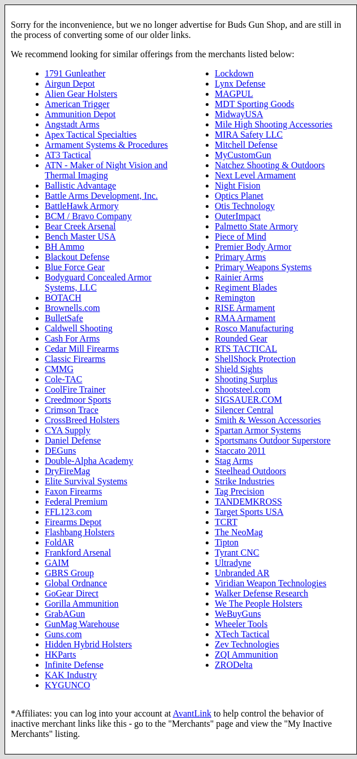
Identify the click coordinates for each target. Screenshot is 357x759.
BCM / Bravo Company (88, 216)
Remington (235, 297)
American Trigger (77, 104)
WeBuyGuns (238, 614)
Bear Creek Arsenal (80, 226)
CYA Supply (67, 430)
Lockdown (234, 73)
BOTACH (63, 297)
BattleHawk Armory (81, 206)
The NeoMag (239, 532)
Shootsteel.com (242, 389)
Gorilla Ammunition (81, 603)
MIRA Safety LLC (249, 134)
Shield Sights (239, 369)
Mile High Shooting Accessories (274, 124)
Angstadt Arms (72, 124)
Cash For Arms (72, 338)
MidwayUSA (239, 114)
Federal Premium (76, 501)
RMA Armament (245, 318)
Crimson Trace (72, 410)
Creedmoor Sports (78, 399)
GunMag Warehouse (82, 624)
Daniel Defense (73, 440)
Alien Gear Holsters (81, 94)
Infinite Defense (74, 665)
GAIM (57, 563)
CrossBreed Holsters (82, 420)
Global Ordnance (76, 583)
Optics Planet (239, 196)
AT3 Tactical (68, 155)
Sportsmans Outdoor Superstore (272, 440)
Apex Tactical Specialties (91, 134)
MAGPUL (234, 94)
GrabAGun (65, 614)
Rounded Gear (241, 338)
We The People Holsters (258, 603)
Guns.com (63, 634)
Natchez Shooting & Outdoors (270, 165)
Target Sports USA (249, 512)
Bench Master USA (80, 236)
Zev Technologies (247, 644)
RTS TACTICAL (246, 348)
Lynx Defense (240, 83)
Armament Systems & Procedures (106, 145)
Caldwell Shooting (79, 328)
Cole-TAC (63, 379)
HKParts (60, 654)
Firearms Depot (73, 522)
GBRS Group (69, 573)
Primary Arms (240, 257)
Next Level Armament (255, 175)
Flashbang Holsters (79, 532)
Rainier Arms (239, 277)
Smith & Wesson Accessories (268, 420)
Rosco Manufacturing (254, 328)
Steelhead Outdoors (250, 471)
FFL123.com (68, 512)
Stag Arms (234, 461)
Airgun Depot (70, 83)
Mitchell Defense (246, 145)
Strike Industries (244, 481)
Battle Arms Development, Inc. (101, 196)
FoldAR (59, 542)
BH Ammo (64, 246)
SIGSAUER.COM (248, 399)
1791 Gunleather (75, 73)
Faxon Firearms (73, 491)
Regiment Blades (246, 287)
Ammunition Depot (80, 114)
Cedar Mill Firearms (82, 348)
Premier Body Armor (253, 246)
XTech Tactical (242, 634)
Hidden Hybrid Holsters (88, 644)
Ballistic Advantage (80, 185)
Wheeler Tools (241, 624)
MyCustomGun (243, 155)
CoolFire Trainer (75, 389)
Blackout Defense (77, 257)
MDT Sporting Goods (254, 104)
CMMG (59, 369)
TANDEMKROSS (248, 501)
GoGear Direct (72, 593)
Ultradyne (233, 563)
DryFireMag (67, 471)
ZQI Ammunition (246, 654)
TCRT (226, 522)
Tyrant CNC (237, 552)
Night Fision (237, 185)
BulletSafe (64, 318)
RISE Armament (245, 308)
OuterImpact (238, 216)
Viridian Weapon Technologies (270, 583)
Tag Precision (239, 491)
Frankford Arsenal (78, 552)
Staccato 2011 (240, 450)
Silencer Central (244, 410)
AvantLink (192, 713)
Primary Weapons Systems (263, 267)
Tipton (227, 542)
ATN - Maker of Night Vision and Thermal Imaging (106, 170)
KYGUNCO (67, 685)
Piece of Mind (240, 236)
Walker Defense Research (261, 593)
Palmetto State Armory (256, 226)
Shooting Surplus (246, 379)
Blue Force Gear (75, 267)
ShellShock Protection (255, 359)
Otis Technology (245, 206)
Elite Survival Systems (86, 481)
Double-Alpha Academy (89, 461)
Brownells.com (72, 308)
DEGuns (60, 450)
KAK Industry (71, 675)
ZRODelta (234, 665)
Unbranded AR (242, 573)
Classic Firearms (75, 359)
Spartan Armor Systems (258, 430)
